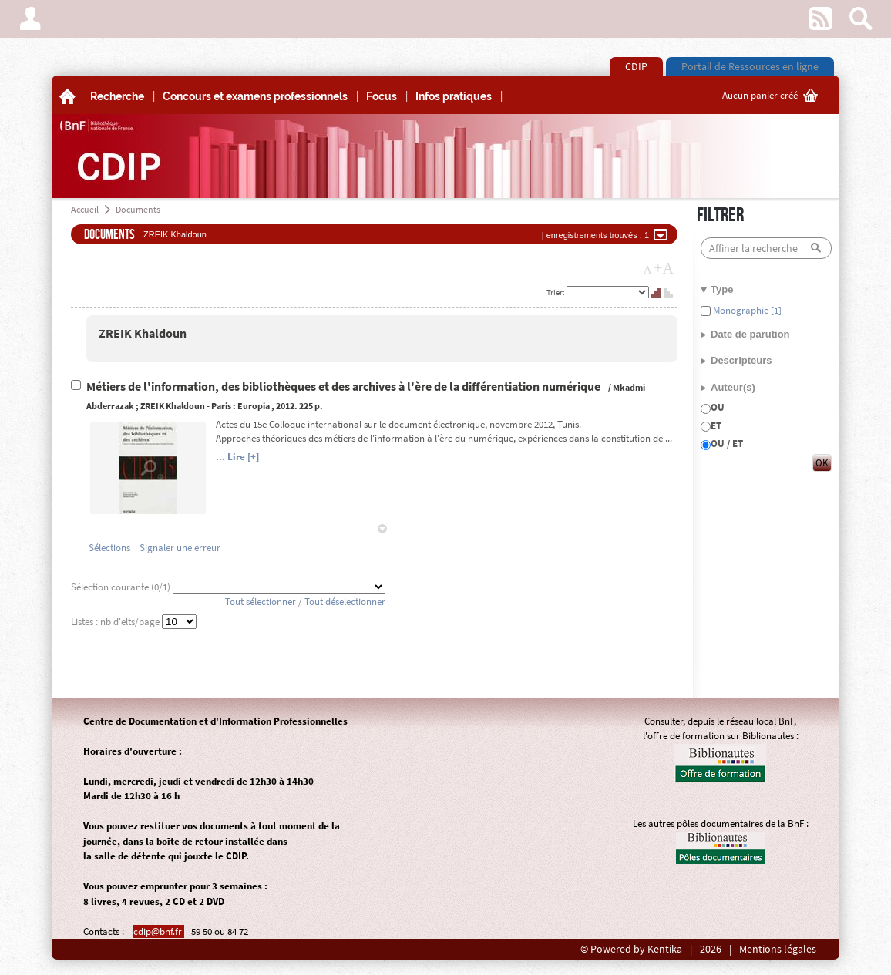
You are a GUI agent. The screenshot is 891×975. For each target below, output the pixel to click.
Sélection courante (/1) (122, 586)
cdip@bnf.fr (158, 931)
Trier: (556, 292)
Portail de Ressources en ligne (750, 66)
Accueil (85, 209)
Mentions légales (777, 949)
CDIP (636, 66)
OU (718, 407)
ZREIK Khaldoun (143, 333)
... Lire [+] (237, 456)
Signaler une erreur (180, 547)
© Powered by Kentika (631, 949)
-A (646, 270)
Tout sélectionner (260, 601)
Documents (138, 209)
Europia (253, 406)
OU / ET (727, 443)
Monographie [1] (746, 310)
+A (664, 268)
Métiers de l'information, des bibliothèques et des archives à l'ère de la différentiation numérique (344, 386)
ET (716, 425)
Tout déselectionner (344, 601)
